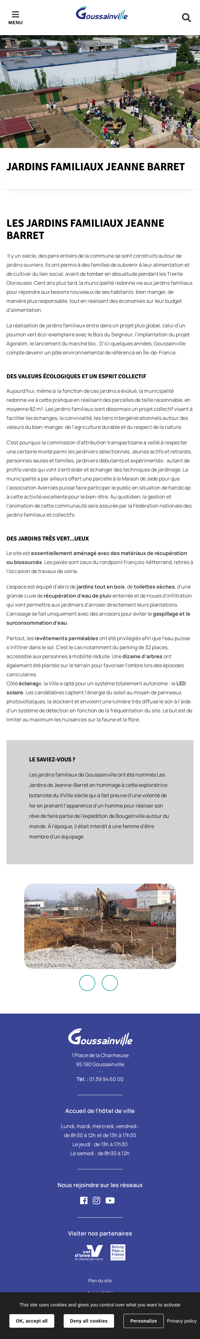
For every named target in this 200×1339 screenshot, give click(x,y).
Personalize (143, 1321)
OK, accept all (31, 1321)
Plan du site (100, 1280)
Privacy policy (182, 1321)
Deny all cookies (89, 1321)
